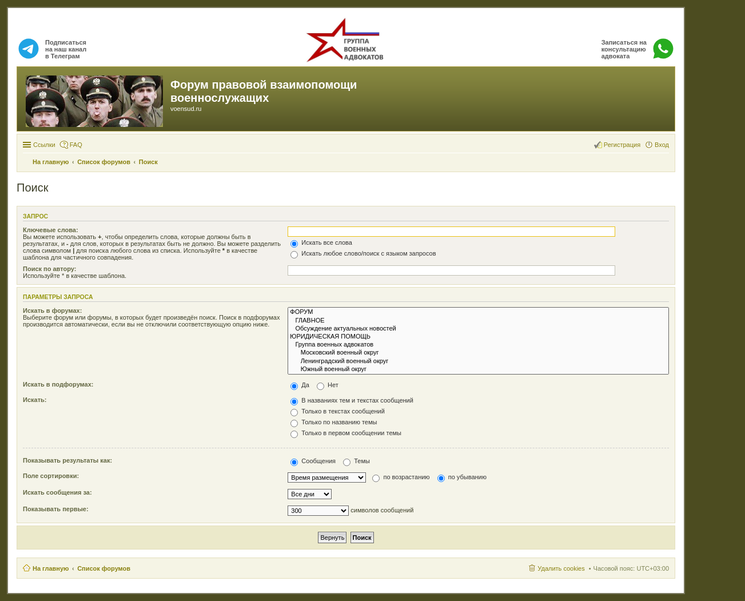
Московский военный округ (478, 353)
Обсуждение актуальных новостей (478, 329)
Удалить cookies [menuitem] (560, 568)
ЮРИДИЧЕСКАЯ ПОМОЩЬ (478, 337)
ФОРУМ (478, 312)
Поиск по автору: (49, 268)
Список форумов (103, 568)
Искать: (34, 399)
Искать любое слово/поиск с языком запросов (363, 253)
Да (299, 384)
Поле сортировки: (51, 475)
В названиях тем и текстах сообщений (351, 400)
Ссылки (44, 144)
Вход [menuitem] (662, 144)
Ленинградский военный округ (478, 361)
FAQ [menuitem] (76, 144)
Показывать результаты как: (67, 460)
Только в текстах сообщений (337, 411)
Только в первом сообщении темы (345, 432)
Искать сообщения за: (57, 492)
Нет (327, 384)
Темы (356, 460)
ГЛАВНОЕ (478, 321)
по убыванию (462, 476)
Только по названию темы (333, 422)
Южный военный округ (478, 369)
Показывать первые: (56, 509)
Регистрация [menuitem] (622, 144)
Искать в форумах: (52, 310)
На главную (51, 568)
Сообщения (313, 460)
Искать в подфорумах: (58, 384)
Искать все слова (321, 242)
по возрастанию (400, 476)
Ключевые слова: (50, 229)
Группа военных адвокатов (478, 345)
